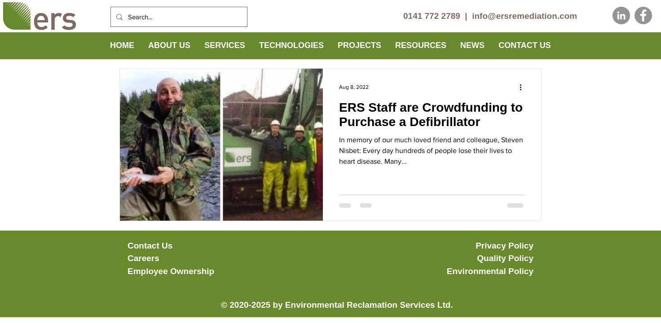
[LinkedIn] (621, 15)
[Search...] (178, 16)
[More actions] (523, 87)
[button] (169, 45)
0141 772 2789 (431, 16)
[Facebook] (643, 15)
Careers (143, 258)
